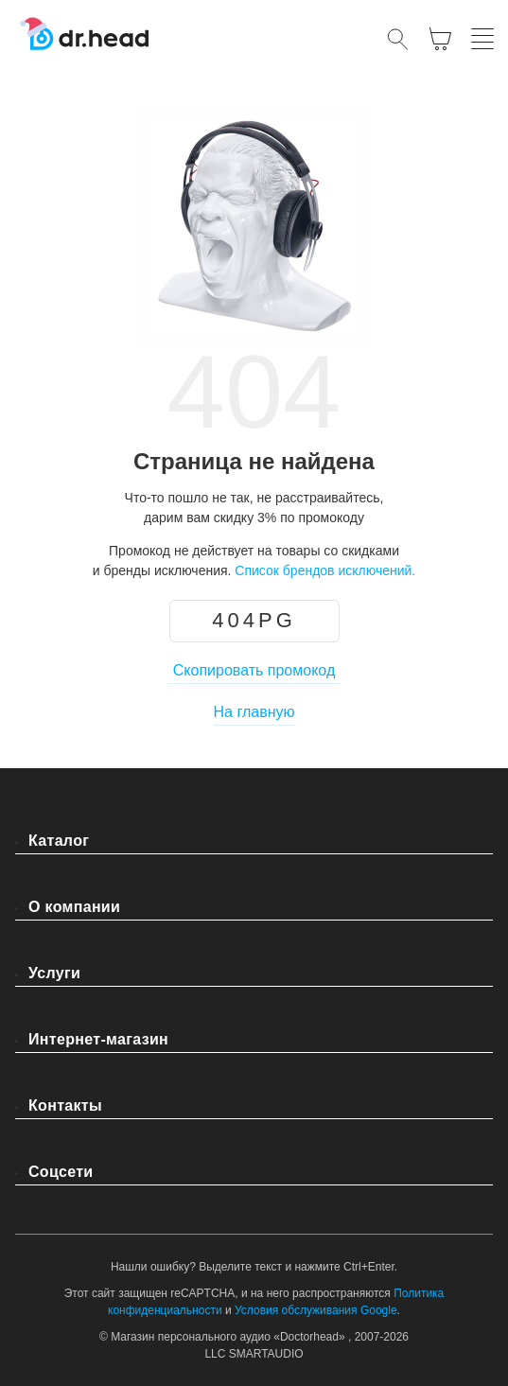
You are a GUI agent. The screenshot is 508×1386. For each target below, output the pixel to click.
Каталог (58, 841)
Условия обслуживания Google (316, 1310)
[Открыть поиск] (398, 38)
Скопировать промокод (254, 670)
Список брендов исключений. (325, 570)
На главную (254, 712)
